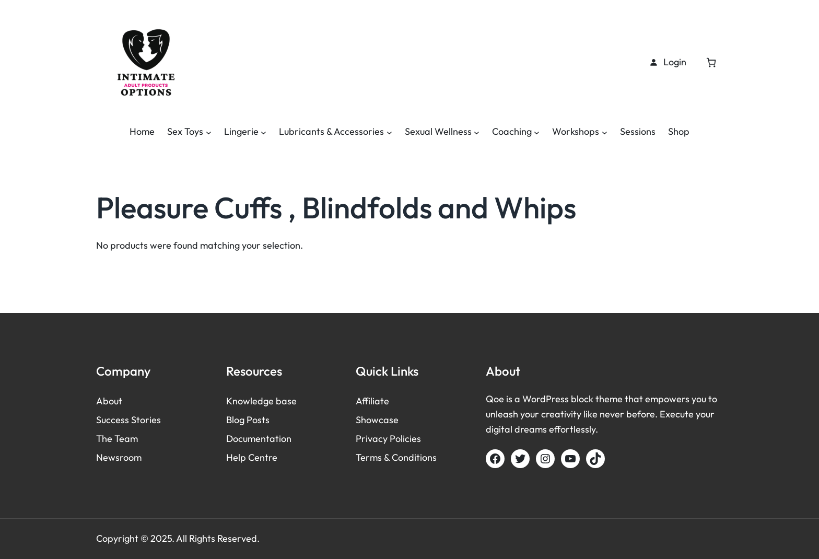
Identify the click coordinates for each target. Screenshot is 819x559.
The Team (117, 439)
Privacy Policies (388, 439)
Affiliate (372, 401)
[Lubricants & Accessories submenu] (389, 132)
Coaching (512, 131)
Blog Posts (248, 420)
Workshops (575, 131)
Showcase (377, 420)
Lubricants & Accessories (331, 131)
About (109, 401)
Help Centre (251, 457)
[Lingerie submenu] (263, 132)
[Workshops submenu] (604, 132)
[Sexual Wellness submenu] (476, 132)
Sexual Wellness (438, 131)
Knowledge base (261, 401)
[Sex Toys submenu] (209, 132)
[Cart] (711, 62)
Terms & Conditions (396, 457)
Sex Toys (185, 131)
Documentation (258, 439)
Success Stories (128, 420)
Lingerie (241, 131)
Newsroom (119, 457)
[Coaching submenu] (537, 132)
